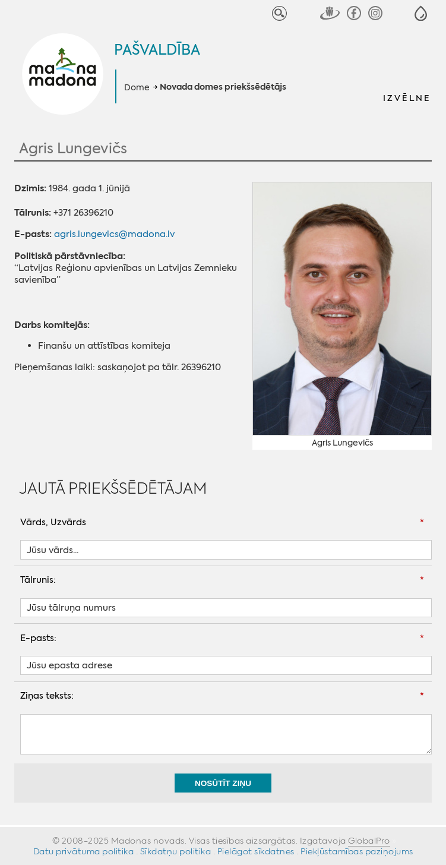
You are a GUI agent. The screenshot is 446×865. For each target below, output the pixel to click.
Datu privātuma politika (83, 851)
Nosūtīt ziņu (223, 783)
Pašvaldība (157, 49)
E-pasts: (38, 638)
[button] (421, 13)
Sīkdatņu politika (175, 851)
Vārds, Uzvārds (53, 522)
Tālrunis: (38, 580)
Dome (137, 87)
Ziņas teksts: (47, 696)
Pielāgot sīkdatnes (256, 851)
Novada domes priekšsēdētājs (223, 87)
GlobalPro (369, 840)
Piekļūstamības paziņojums (357, 851)
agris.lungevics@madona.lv (114, 234)
